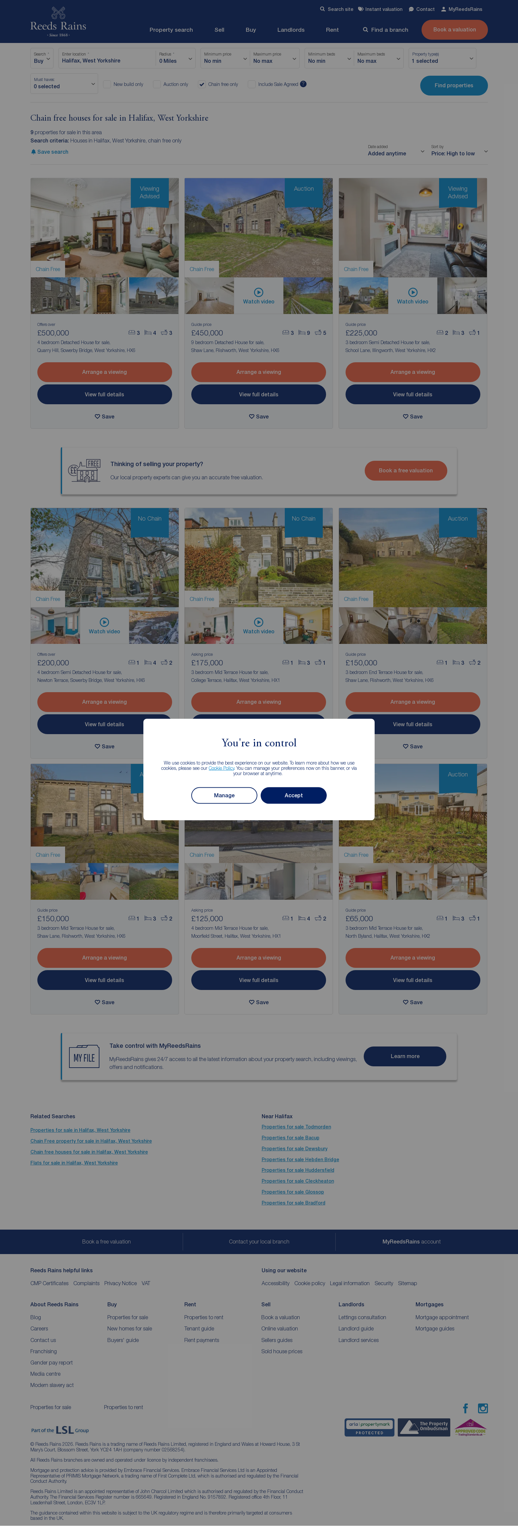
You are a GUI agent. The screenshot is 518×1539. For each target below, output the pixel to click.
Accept (294, 795)
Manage (224, 795)
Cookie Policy (221, 767)
